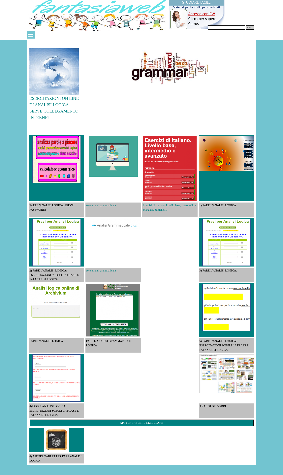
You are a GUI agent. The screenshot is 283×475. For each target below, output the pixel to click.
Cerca (249, 27)
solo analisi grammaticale (101, 205)
